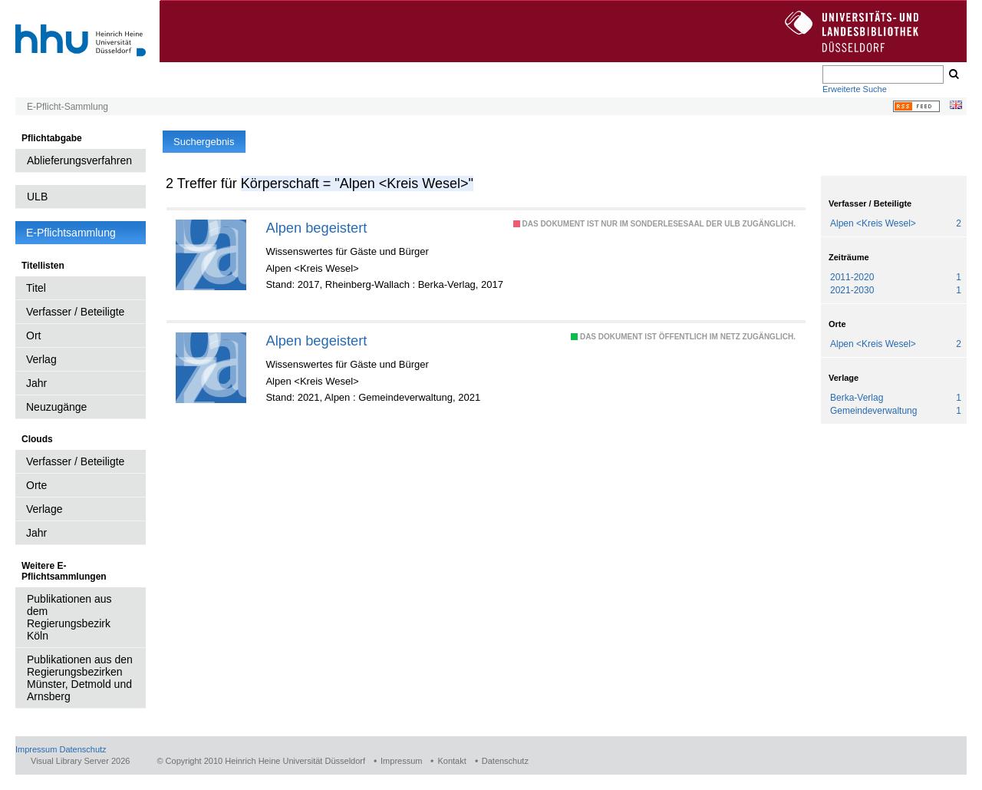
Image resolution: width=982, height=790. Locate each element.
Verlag (41, 359)
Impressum (36, 749)
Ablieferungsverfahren (79, 160)
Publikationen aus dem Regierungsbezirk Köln (69, 617)
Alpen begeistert (316, 228)
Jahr (36, 383)
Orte (36, 485)
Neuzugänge (56, 407)
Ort (33, 335)
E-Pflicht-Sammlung (67, 106)
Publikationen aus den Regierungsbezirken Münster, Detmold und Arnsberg (80, 677)
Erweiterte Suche (854, 89)
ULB (37, 196)
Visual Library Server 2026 (80, 760)
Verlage (44, 509)
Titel (36, 288)
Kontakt (451, 760)
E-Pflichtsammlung (71, 232)
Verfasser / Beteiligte (75, 312)
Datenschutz (82, 749)
